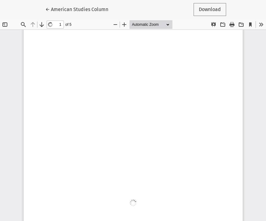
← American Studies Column (76, 9)
